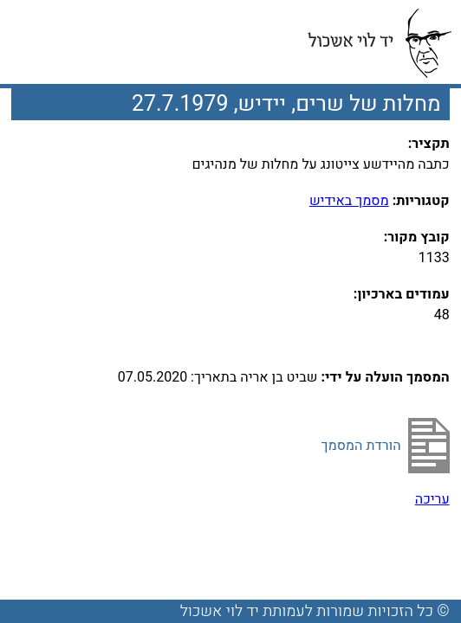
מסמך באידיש (349, 200)
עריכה (432, 499)
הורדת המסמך (361, 445)
